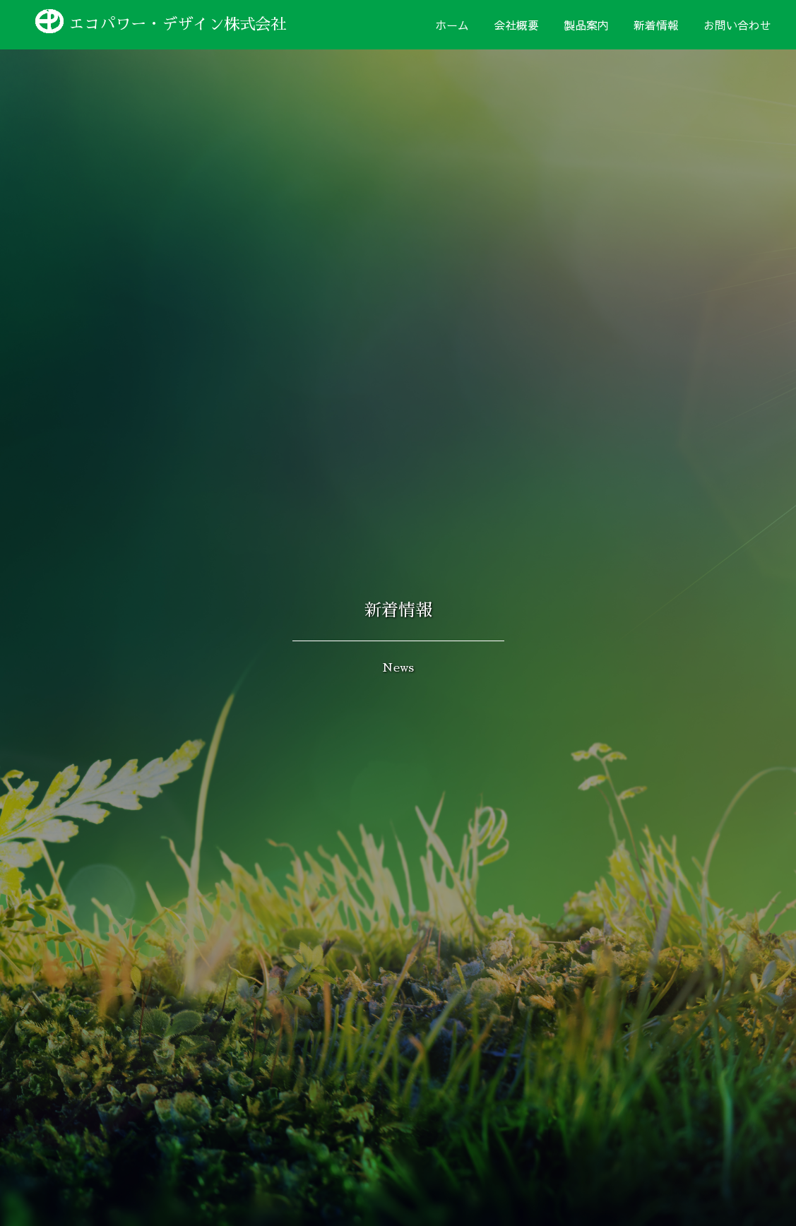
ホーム (452, 24)
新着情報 (656, 24)
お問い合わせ (737, 24)
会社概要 (516, 24)
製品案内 (586, 24)
